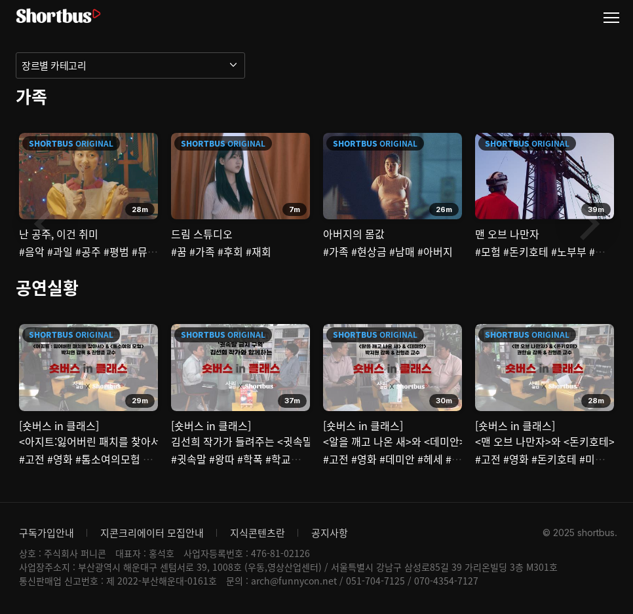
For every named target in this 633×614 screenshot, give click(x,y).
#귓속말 (188, 459)
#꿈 (179, 251)
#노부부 (568, 251)
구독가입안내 (46, 533)
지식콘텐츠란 (257, 533)
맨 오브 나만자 (507, 234)
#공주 (88, 251)
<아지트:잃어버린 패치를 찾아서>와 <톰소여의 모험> (135, 441)
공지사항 (329, 533)
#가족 (202, 251)
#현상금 (369, 251)
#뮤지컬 (149, 251)
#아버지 (435, 251)
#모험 (488, 251)
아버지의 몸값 (354, 234)
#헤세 (430, 459)
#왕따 (222, 459)
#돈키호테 (525, 251)
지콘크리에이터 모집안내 (152, 533)
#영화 (60, 459)
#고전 (32, 459)
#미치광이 (601, 459)
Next (588, 224)
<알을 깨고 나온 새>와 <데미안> (394, 441)
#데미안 (397, 459)
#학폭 (250, 459)
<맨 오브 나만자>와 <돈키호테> (545, 441)
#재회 (258, 251)
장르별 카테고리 (54, 65)
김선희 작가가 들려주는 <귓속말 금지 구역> (267, 441)
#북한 (458, 459)
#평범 (116, 251)
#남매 (402, 251)
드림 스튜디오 (202, 234)
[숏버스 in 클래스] (59, 425)
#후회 (230, 251)
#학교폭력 (288, 459)
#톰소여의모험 (107, 459)
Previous (45, 224)
